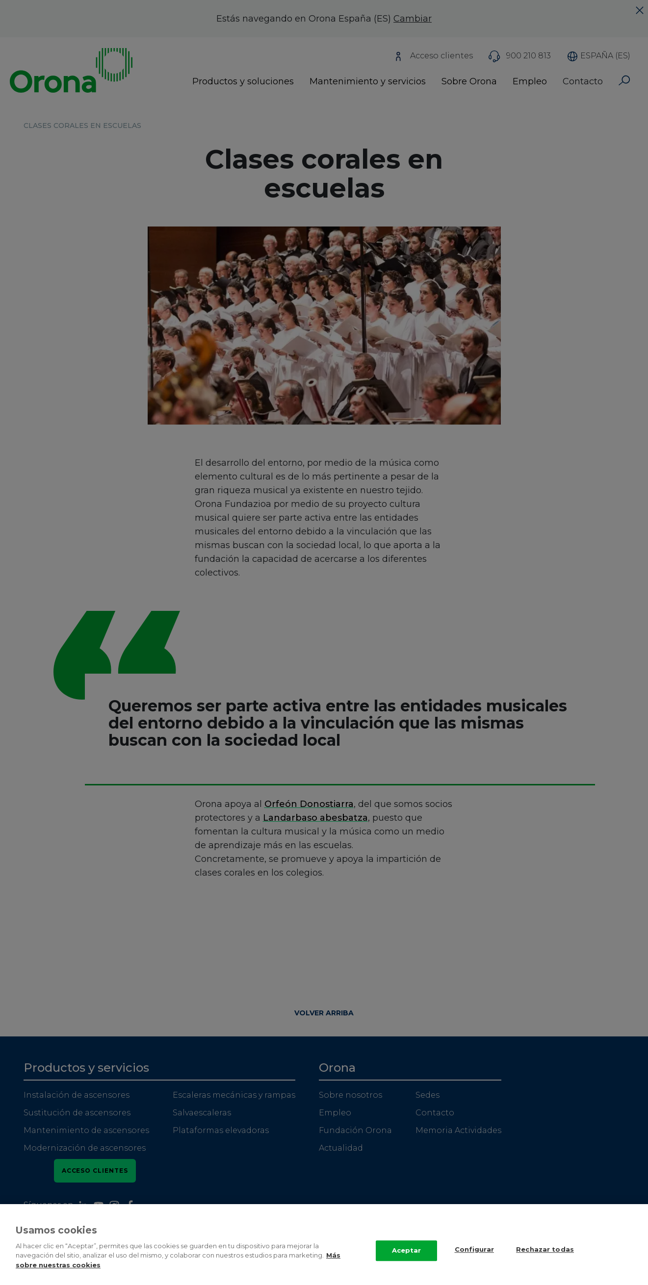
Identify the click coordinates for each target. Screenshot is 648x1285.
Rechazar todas (545, 1257)
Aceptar (406, 1258)
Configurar (474, 1257)
